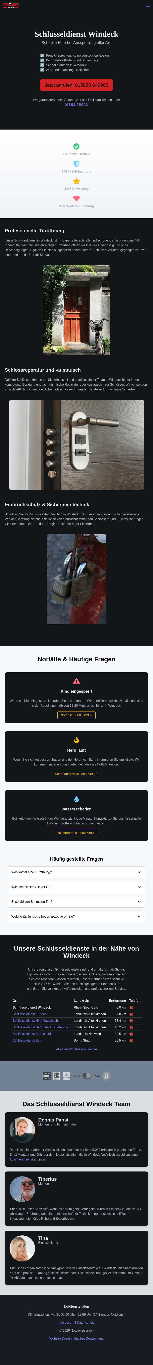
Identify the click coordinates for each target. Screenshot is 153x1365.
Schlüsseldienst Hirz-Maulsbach (35, 1020)
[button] (148, 5)
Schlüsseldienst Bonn (28, 1040)
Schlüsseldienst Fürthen (30, 1014)
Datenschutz (86, 1322)
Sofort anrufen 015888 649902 (76, 774)
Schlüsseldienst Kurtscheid (32, 1034)
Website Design (60, 1338)
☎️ (131, 1007)
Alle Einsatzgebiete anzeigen (76, 1049)
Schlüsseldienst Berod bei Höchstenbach (42, 1027)
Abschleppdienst (21, 1159)
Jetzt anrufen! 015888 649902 (76, 85)
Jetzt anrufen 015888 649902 (76, 833)
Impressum (66, 1322)
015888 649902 (76, 104)
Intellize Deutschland (89, 1338)
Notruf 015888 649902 (76, 715)
